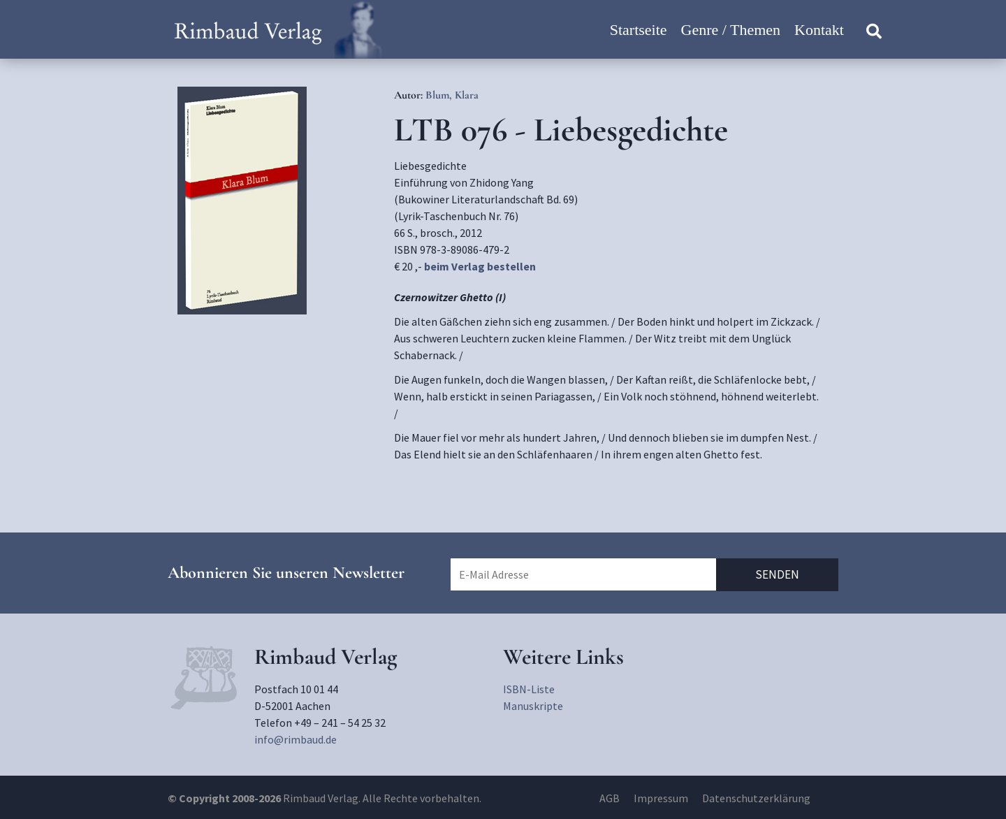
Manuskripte (533, 706)
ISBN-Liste (529, 689)
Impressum (661, 798)
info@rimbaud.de (295, 739)
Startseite (638, 29)
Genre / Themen (731, 29)
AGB (609, 798)
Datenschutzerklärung (756, 798)
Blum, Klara (452, 95)
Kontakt (819, 29)
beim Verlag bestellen (480, 266)
